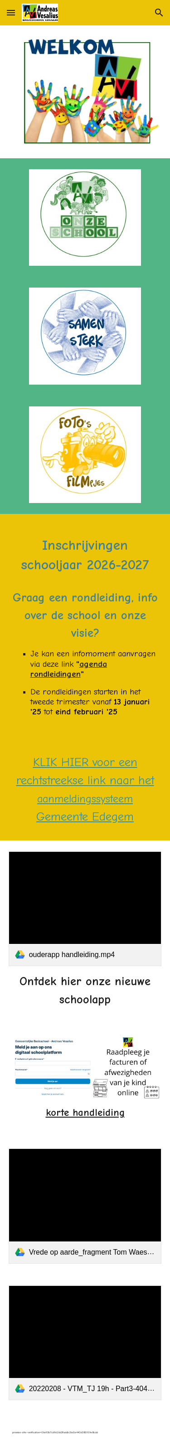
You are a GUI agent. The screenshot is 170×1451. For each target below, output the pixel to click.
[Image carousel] (85, 91)
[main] (85, 626)
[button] (11, 12)
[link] (85, 908)
